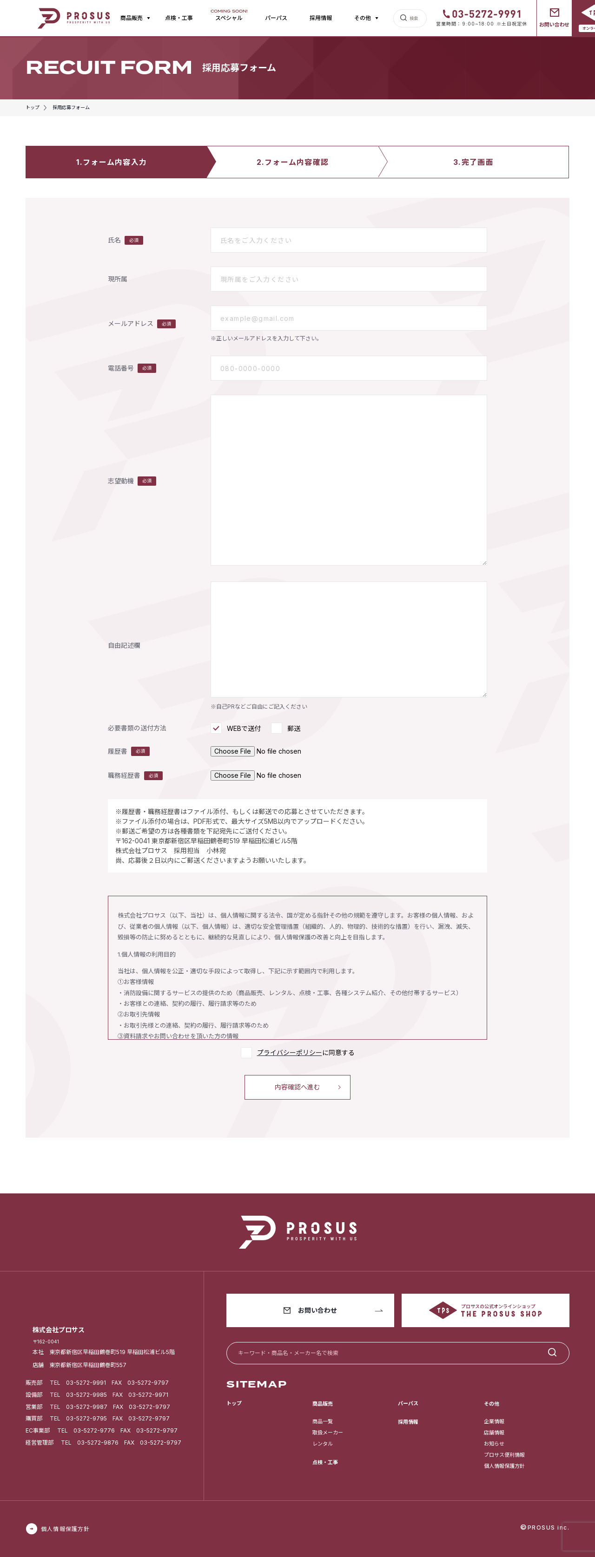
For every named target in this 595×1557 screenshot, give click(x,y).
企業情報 (494, 1421)
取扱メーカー (327, 1432)
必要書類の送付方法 (137, 728)
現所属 (117, 279)
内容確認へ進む (297, 1087)
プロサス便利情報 (504, 1455)
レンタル (322, 1443)
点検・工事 (179, 17)
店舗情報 (494, 1432)
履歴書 (129, 751)
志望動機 (132, 481)
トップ (234, 1403)
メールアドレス (142, 324)
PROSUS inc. (549, 1527)
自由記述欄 (124, 645)
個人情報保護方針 (504, 1466)
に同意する (306, 1052)
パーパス (276, 17)
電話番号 (132, 368)
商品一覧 (322, 1421)
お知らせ (494, 1443)
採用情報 (321, 17)
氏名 (125, 240)
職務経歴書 (135, 776)
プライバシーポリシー (289, 1052)
